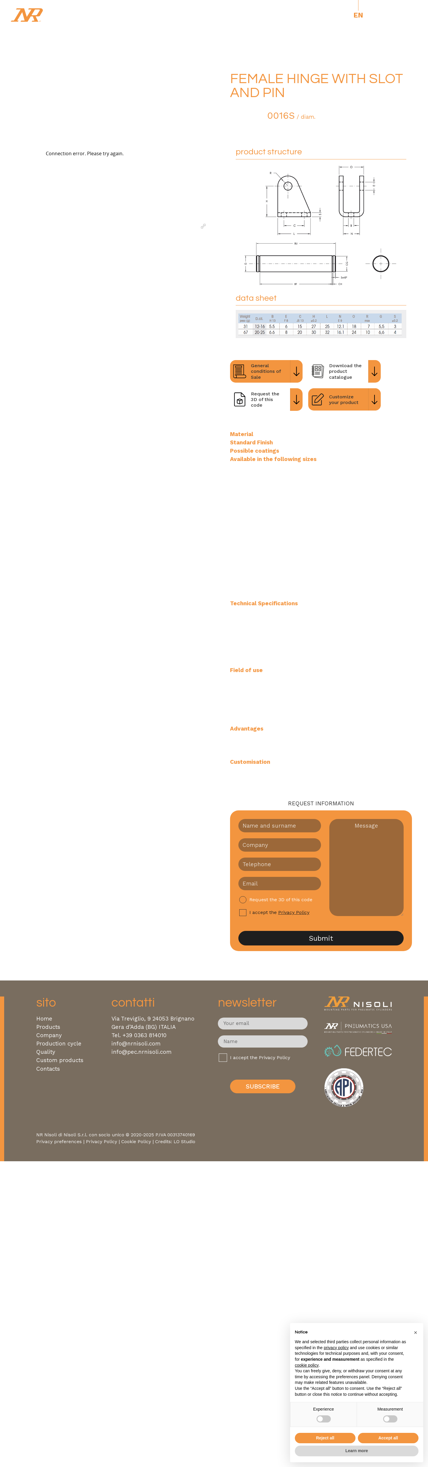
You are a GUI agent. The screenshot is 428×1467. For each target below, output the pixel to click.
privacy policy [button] (336, 1347)
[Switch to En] (358, 15)
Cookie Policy (136, 1141)
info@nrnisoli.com (135, 1043)
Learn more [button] (356, 1450)
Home (44, 1019)
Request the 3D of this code (280, 899)
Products (48, 1027)
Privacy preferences (59, 1141)
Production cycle (58, 1043)
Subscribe (263, 1086)
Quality (45, 1052)
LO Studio (184, 1141)
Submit (321, 938)
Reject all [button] (325, 1438)
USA (380, 15)
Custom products (60, 1060)
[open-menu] (404, 15)
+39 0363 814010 (144, 1035)
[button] (415, 1332)
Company (49, 1035)
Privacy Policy (293, 912)
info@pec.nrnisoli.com (141, 1052)
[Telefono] (279, 864)
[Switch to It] (346, 15)
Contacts (48, 1069)
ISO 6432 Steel (253, 59)
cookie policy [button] (307, 1365)
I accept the (279, 913)
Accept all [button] (388, 1438)
